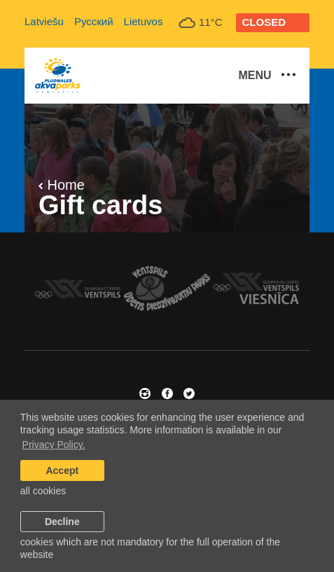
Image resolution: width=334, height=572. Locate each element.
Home (62, 185)
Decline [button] (62, 521)
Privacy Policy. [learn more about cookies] (53, 444)
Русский (93, 21)
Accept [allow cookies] (62, 470)
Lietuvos (143, 21)
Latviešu (44, 21)
